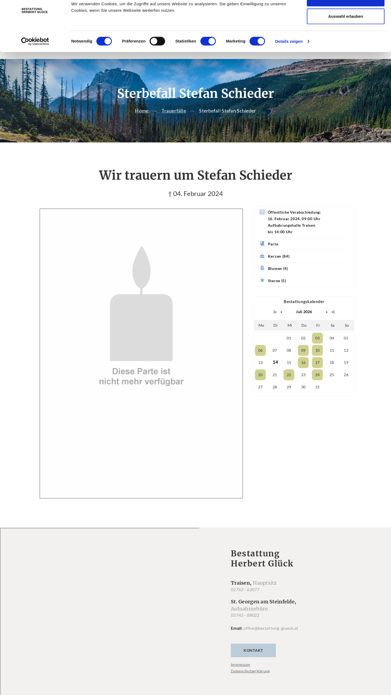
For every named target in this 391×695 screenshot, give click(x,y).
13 (260, 373)
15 (289, 373)
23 (303, 385)
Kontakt (253, 661)
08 (289, 361)
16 (303, 373)
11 (332, 361)
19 (346, 373)
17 (317, 373)
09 (303, 361)
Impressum (240, 675)
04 (332, 349)
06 (260, 361)
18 (332, 373)
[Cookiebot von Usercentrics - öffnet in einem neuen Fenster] (35, 57)
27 (260, 397)
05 (346, 349)
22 (289, 385)
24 (317, 385)
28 (275, 397)
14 (275, 373)
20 (260, 385)
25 (332, 385)
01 (289, 349)
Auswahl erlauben (345, 32)
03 (317, 349)
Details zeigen (288, 57)
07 (275, 361)
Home (142, 122)
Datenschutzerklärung (250, 682)
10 (317, 361)
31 (317, 397)
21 (275, 385)
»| (333, 322)
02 (303, 349)
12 (346, 361)
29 (289, 397)
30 (303, 397)
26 (346, 385)
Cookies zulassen (346, 14)
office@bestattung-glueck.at (271, 638)
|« (275, 322)
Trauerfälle (174, 122)
